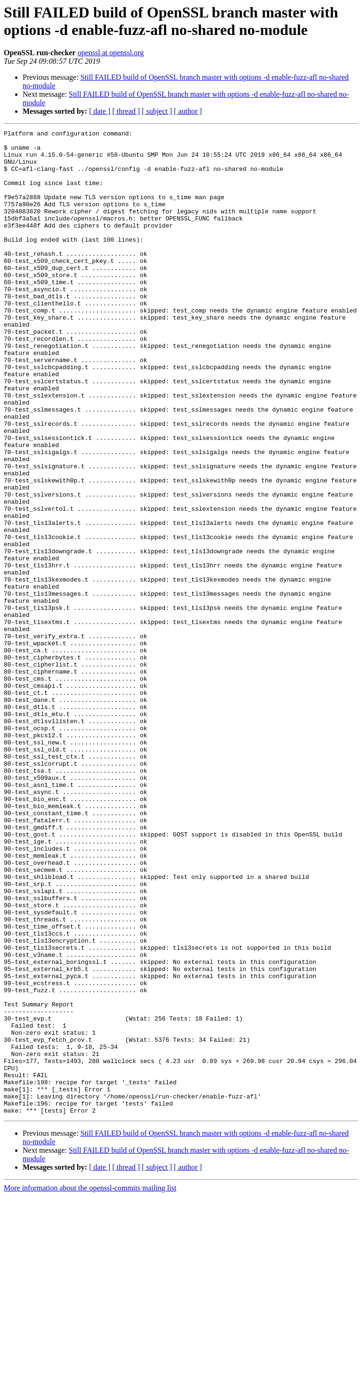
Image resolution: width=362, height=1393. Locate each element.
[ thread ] (126, 111)
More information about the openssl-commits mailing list (90, 1385)
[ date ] (99, 111)
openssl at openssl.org (110, 53)
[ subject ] (157, 111)
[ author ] (188, 111)
